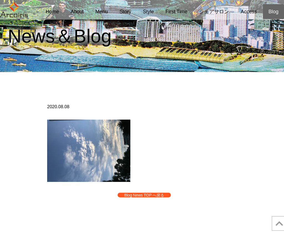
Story (125, 11)
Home (52, 11)
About (77, 11)
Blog (273, 11)
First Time (176, 11)
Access (249, 11)
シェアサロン (214, 11)
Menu (101, 11)
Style (148, 11)
